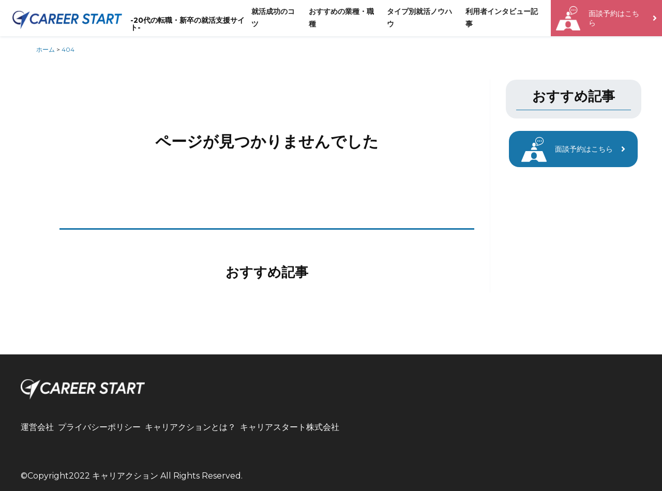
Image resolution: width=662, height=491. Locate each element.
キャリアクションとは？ (190, 427)
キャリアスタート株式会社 (289, 427)
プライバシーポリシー (99, 427)
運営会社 (37, 427)
